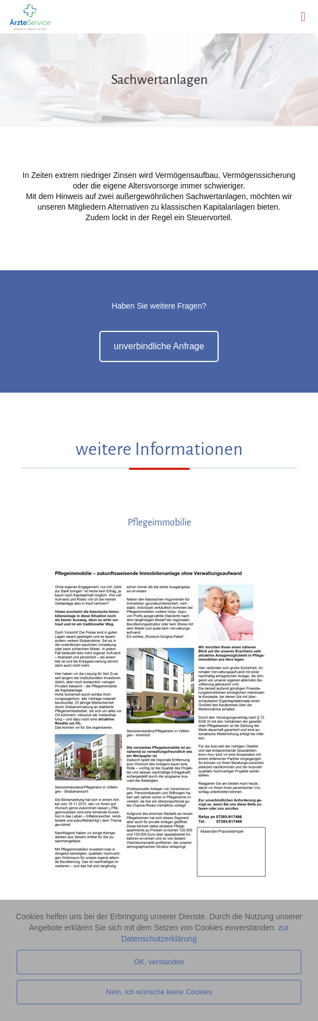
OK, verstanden (159, 962)
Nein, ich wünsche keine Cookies (159, 992)
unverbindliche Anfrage (159, 346)
